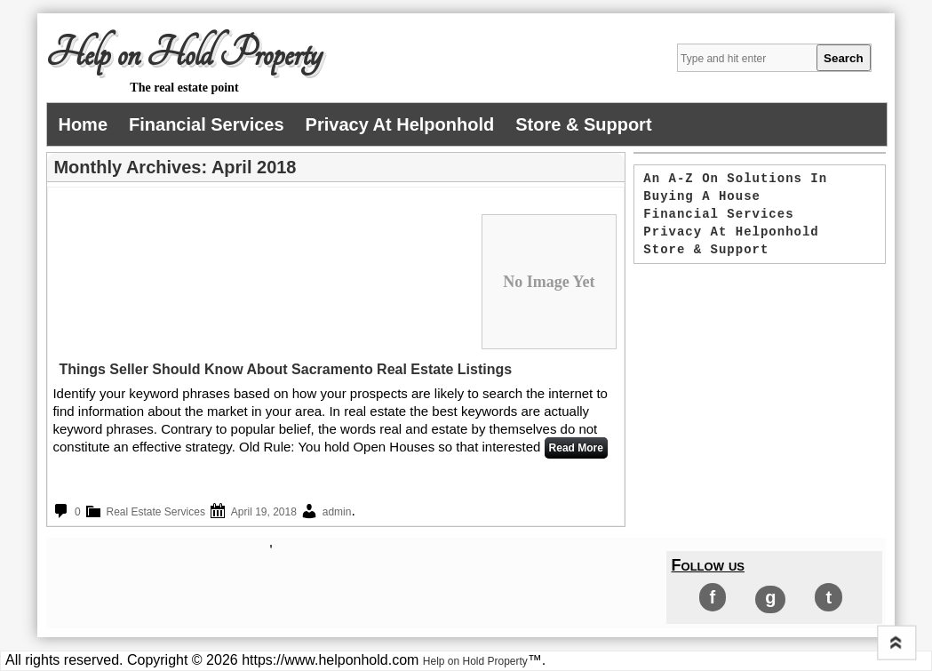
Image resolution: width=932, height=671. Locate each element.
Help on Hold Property (184, 54)
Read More (576, 448)
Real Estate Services (156, 512)
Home (83, 124)
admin (337, 512)
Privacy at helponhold (400, 124)
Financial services (206, 124)
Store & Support (583, 124)
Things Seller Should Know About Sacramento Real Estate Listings (285, 369)
